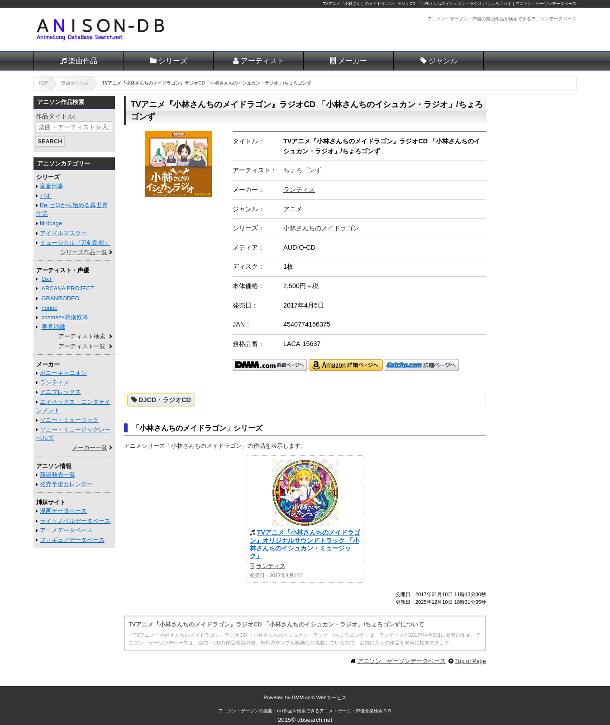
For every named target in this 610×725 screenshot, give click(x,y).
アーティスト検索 (81, 336)
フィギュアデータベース (72, 539)
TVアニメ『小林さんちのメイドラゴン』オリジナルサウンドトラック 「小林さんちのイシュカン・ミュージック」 (305, 544)
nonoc (49, 307)
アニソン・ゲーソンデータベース (401, 661)
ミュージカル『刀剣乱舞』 (75, 242)
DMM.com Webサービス (319, 697)
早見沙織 (53, 326)
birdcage (51, 223)
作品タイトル (55, 116)
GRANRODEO (61, 298)
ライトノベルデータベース (75, 520)
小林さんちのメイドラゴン (321, 228)
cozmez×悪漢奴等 (65, 317)
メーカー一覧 (89, 447)
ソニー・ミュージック (69, 420)
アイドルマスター (63, 233)
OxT (47, 278)
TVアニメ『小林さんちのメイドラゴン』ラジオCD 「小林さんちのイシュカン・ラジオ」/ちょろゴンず (417, 3)
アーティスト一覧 (81, 346)
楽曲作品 (82, 61)
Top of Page (470, 661)
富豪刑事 (51, 186)
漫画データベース (63, 510)
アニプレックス (60, 392)
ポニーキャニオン (63, 373)
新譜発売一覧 (57, 474)
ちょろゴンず (302, 170)
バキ (46, 195)
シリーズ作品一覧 (83, 252)
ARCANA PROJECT (68, 288)
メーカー (352, 61)
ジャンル (443, 61)
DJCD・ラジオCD (164, 399)
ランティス (299, 189)
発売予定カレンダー (66, 484)
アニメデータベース (66, 530)
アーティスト (262, 61)
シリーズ (172, 61)
